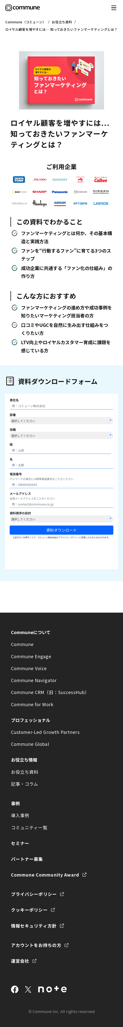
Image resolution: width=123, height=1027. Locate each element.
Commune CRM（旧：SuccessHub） (50, 689)
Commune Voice (29, 665)
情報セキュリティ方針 (34, 923)
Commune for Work (32, 701)
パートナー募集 (27, 856)
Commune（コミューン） (25, 22)
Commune (22, 641)
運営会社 (20, 958)
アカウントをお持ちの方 (36, 942)
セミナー (20, 840)
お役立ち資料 (62, 22)
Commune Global (30, 741)
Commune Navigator (34, 677)
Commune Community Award (45, 872)
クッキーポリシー (29, 907)
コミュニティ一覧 (29, 824)
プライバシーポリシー (34, 891)
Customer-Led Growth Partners (45, 729)
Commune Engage (31, 653)
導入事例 (20, 812)
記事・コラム (24, 781)
